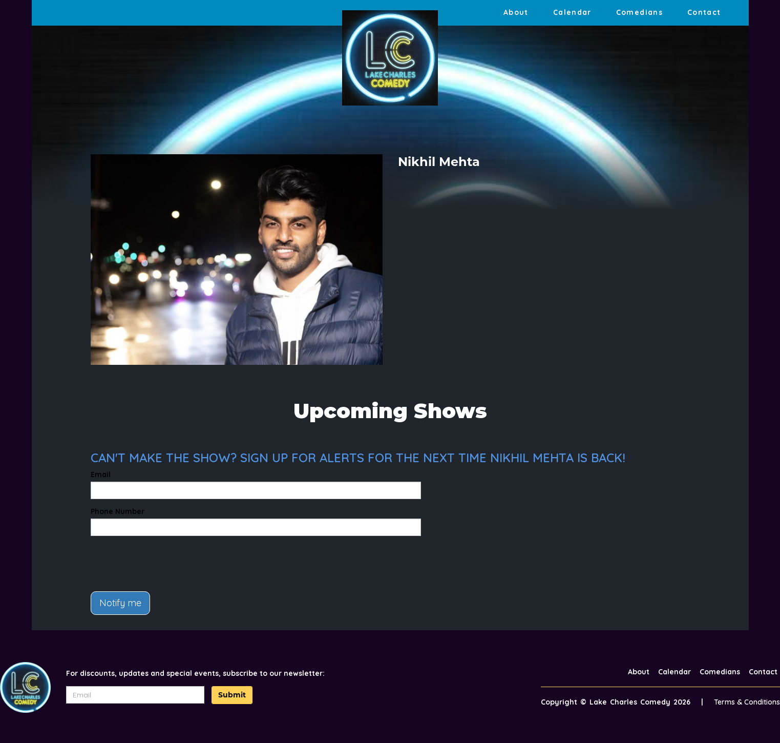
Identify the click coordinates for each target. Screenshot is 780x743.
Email (101, 474)
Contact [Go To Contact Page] (704, 12)
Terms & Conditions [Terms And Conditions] (747, 702)
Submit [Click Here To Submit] (232, 694)
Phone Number (117, 511)
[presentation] (168, 564)
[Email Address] (135, 695)
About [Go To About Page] (516, 12)
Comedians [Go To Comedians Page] (639, 12)
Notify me (120, 603)
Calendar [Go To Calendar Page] (572, 12)
